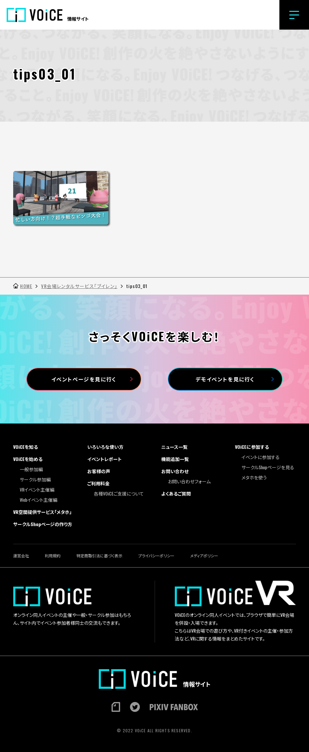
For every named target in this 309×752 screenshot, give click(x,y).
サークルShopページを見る (268, 467)
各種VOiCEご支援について (119, 493)
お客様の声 (98, 471)
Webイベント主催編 (38, 499)
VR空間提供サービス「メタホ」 (42, 511)
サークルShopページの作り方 (42, 524)
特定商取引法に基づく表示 (99, 555)
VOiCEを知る (25, 446)
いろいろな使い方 (105, 446)
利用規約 (53, 555)
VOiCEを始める (27, 458)
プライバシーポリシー (156, 555)
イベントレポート (104, 458)
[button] (294, 15)
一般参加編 (31, 469)
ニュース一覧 (174, 446)
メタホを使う (254, 477)
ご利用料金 (98, 483)
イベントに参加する (261, 456)
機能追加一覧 (175, 458)
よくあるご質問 (176, 493)
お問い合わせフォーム (189, 481)
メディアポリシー (204, 555)
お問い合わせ (175, 471)
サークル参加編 (35, 479)
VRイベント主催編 (37, 489)
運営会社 (21, 555)
